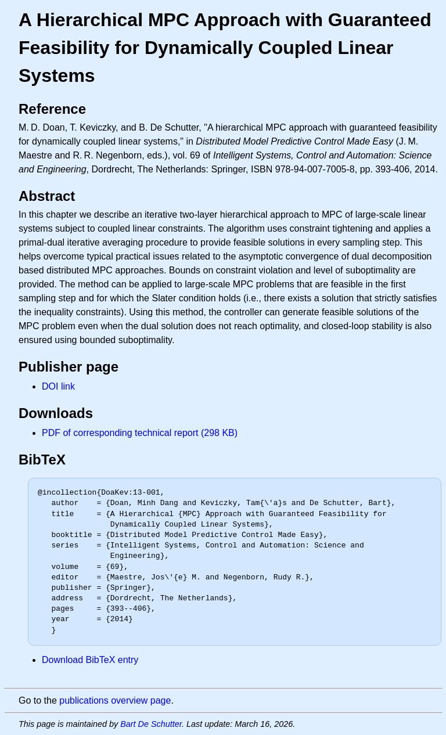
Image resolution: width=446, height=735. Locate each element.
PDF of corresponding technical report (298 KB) (140, 433)
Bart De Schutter (151, 724)
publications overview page (115, 700)
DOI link (58, 386)
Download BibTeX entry (90, 660)
